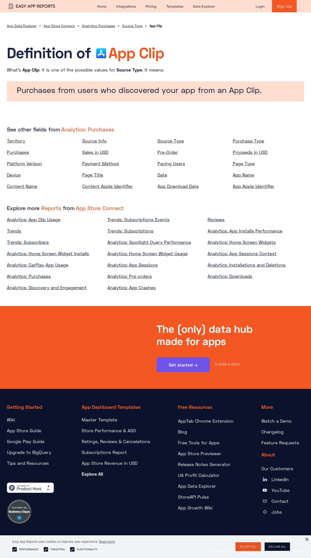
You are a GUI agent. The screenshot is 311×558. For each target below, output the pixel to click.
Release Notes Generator (204, 464)
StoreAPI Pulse (193, 497)
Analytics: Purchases (98, 26)
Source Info (94, 141)
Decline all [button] (277, 546)
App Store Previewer (199, 453)
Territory (16, 141)
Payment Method (100, 163)
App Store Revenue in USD (109, 463)
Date (162, 175)
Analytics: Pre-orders (129, 276)
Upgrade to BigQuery (29, 452)
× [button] (307, 539)
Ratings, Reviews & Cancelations (116, 441)
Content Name (22, 186)
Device (13, 175)
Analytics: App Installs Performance (245, 231)
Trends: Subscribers (28, 242)
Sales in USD (95, 152)
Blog (182, 431)
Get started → (183, 365)
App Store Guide (24, 430)
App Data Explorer (22, 26)
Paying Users (171, 163)
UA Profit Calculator (199, 475)
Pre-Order (167, 152)
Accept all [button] (248, 546)
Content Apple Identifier (107, 186)
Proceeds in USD (250, 152)
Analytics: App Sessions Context (242, 253)
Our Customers (277, 468)
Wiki (11, 419)
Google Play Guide (25, 441)
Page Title (92, 175)
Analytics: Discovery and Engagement (47, 287)
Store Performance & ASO (109, 430)
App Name (243, 175)
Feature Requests (280, 442)
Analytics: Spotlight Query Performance (149, 242)
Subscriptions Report (104, 452)
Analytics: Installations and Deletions (247, 265)
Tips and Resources (28, 463)
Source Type (132, 26)
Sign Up (284, 6)
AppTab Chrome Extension (205, 421)
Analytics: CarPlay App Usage (37, 265)
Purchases (18, 152)
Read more (107, 542)
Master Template (99, 419)
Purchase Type (248, 141)
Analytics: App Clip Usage (33, 219)
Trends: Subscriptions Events (138, 219)
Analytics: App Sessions (132, 265)
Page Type (244, 163)
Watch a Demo (276, 421)
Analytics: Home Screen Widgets (242, 242)
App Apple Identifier (253, 186)
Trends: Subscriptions (130, 231)
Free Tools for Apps (198, 442)
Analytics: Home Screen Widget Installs (48, 253)
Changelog (272, 431)
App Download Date (178, 186)
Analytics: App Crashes (131, 287)
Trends (14, 231)
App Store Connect (59, 26)
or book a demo (227, 364)
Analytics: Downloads (230, 276)
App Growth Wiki (195, 507)
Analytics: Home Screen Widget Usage (147, 253)
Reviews (216, 219)
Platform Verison (24, 163)
